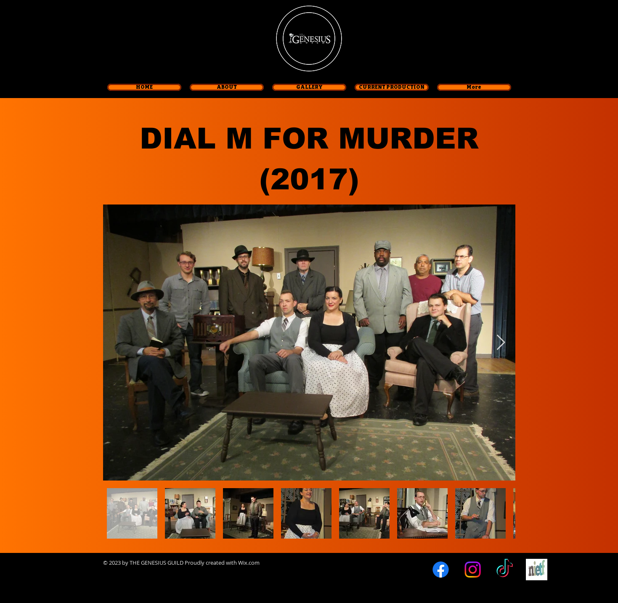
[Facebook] (440, 569)
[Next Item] (501, 343)
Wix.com (249, 562)
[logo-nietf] (536, 569)
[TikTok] (504, 569)
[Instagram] (472, 569)
